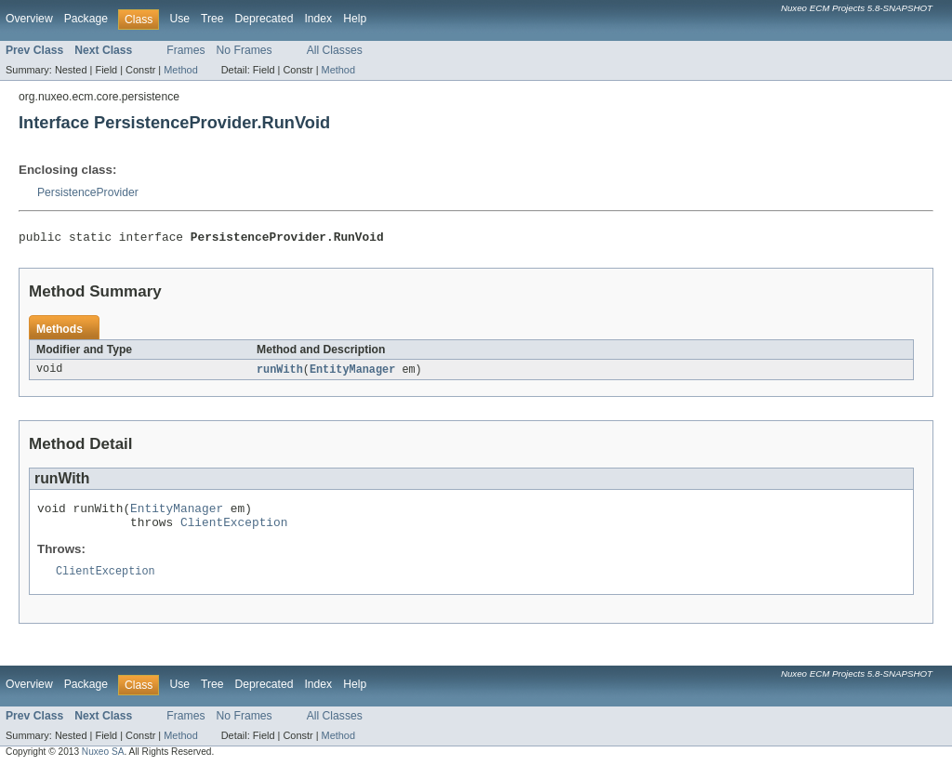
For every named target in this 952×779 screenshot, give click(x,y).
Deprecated (264, 18)
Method (180, 69)
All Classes (335, 50)
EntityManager (352, 372)
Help (354, 18)
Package (86, 18)
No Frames (244, 50)
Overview (29, 18)
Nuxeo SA (103, 763)
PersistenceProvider (88, 192)
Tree (212, 18)
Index (318, 18)
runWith (280, 372)
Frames (185, 50)
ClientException (233, 530)
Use (179, 18)
